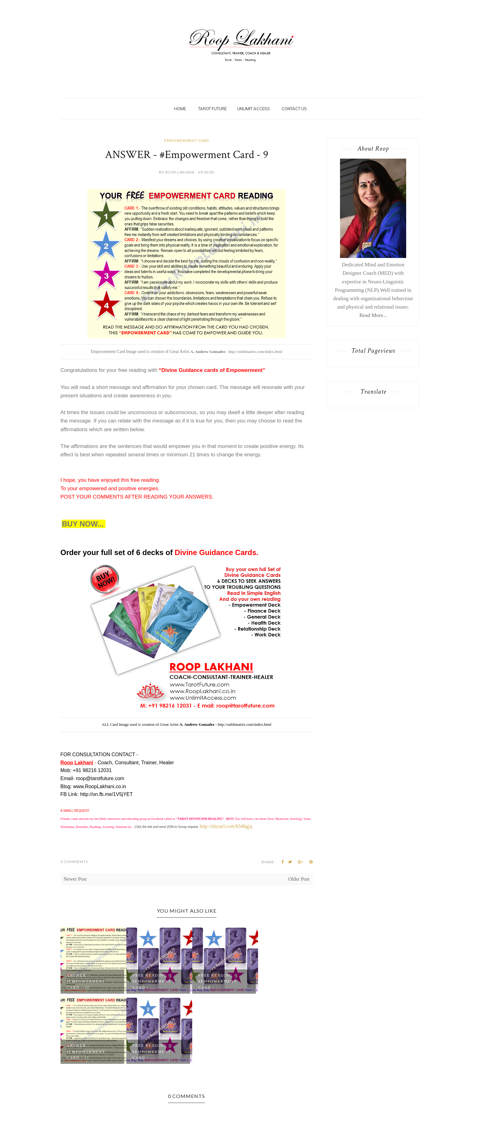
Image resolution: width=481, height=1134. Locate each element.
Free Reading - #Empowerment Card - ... (152, 981)
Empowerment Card (186, 140)
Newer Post (75, 879)
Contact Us (294, 108)
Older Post (299, 879)
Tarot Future (212, 108)
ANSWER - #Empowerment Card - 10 (86, 981)
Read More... (373, 315)
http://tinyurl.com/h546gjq (226, 826)
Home (180, 108)
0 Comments (74, 861)
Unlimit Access (253, 108)
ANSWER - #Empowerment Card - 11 (86, 1051)
